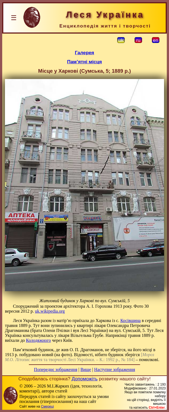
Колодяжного (38, 340)
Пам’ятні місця (84, 61)
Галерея (84, 52)
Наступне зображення (114, 369)
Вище (85, 369)
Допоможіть (84, 378)
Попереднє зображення (55, 369)
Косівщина (130, 320)
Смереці (47, 406)
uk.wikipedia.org (50, 311)
